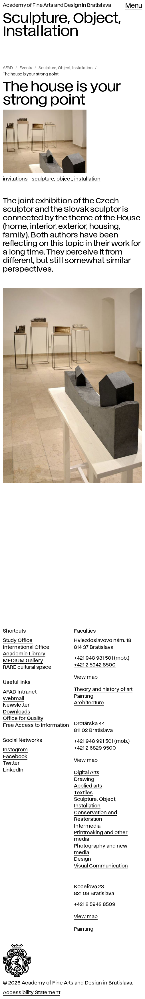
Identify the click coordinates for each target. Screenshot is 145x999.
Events (25, 68)
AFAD (8, 68)
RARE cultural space (27, 667)
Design (82, 859)
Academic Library (24, 654)
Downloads (16, 712)
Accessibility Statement (31, 992)
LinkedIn (13, 770)
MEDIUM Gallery (23, 661)
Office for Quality (23, 718)
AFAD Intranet (20, 692)
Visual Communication (101, 866)
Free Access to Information (36, 725)
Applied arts (88, 786)
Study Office (18, 640)
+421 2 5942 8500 (95, 665)
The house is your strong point (31, 74)
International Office (26, 647)
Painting (83, 696)
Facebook (15, 756)
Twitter (11, 763)
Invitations (15, 179)
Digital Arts (86, 772)
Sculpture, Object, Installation (65, 68)
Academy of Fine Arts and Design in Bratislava (57, 5)
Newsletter (16, 705)
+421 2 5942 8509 (94, 904)
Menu (133, 6)
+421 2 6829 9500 (95, 748)
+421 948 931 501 (93, 658)
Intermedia (87, 826)
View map (86, 677)
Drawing (84, 779)
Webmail (13, 698)
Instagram (15, 750)
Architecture (89, 703)
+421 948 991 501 (93, 741)
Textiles (83, 793)
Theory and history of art (103, 689)
